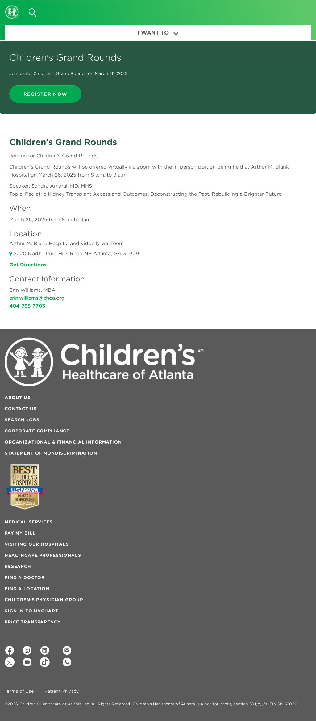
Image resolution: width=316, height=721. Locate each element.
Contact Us (21, 408)
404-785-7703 (27, 306)
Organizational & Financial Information (63, 442)
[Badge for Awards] (25, 487)
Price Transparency (32, 622)
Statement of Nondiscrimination (51, 453)
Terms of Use (19, 691)
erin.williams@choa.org (36, 298)
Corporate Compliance (37, 431)
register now (45, 94)
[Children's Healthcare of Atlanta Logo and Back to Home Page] (12, 7)
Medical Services (29, 522)
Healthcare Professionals (43, 555)
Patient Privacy (61, 691)
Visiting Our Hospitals (37, 544)
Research (18, 566)
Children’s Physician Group (44, 599)
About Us (18, 397)
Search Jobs (22, 420)
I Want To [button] (158, 32)
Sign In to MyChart (31, 611)
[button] (299, 10)
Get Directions (27, 264)
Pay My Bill (20, 533)
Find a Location (27, 588)
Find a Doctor (25, 577)
